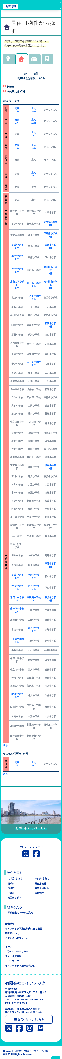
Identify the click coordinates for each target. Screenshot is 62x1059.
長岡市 (11, 888)
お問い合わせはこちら (29, 1019)
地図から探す (14, 897)
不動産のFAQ (12, 933)
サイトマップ (12, 961)
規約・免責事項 (13, 956)
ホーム (8, 946)
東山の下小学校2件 (17, 284)
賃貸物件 (39, 893)
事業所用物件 (42, 888)
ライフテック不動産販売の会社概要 (23, 928)
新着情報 (10, 6)
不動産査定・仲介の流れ (20, 912)
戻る (5, 745)
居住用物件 (40, 883)
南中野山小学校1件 (50, 284)
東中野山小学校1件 (50, 270)
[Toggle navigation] (57, 5)
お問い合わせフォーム (16, 938)
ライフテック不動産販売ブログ (21, 965)
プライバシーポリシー (16, 951)
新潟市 (11, 883)
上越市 (11, 893)
